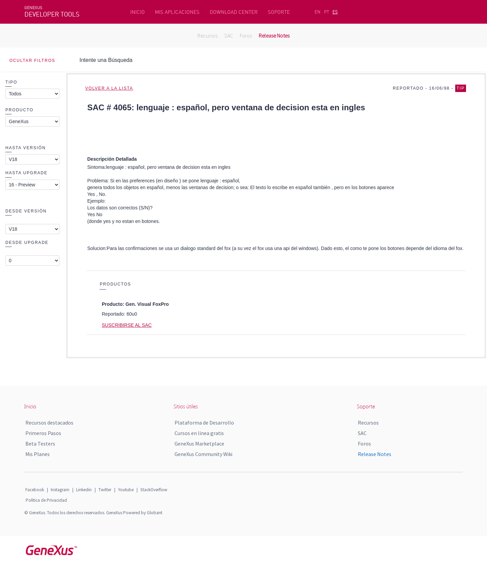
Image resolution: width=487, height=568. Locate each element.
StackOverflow (153, 490)
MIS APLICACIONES (177, 12)
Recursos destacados (49, 422)
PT (326, 12)
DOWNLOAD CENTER (234, 12)
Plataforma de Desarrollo (204, 422)
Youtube (126, 490)
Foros (246, 35)
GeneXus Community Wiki (203, 454)
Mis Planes (37, 454)
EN (318, 12)
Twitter (104, 490)
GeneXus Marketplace (199, 443)
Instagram (60, 490)
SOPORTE (279, 12)
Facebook (34, 490)
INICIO (137, 12)
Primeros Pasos (43, 433)
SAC (228, 35)
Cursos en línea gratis (199, 433)
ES (335, 12)
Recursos (207, 35)
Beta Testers (40, 443)
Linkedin (84, 490)
